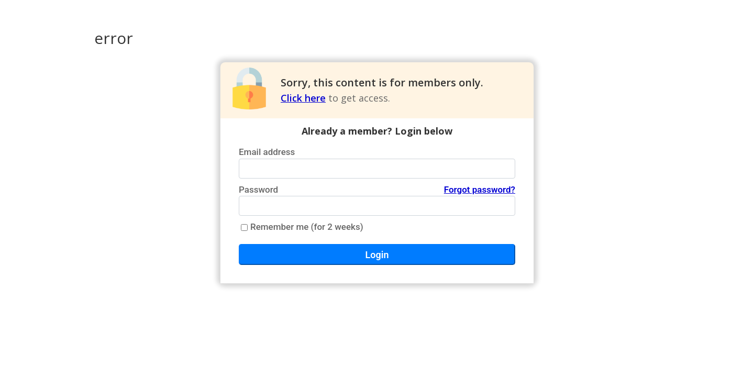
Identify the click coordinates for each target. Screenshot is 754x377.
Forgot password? (479, 189)
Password (377, 190)
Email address (267, 152)
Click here (303, 98)
